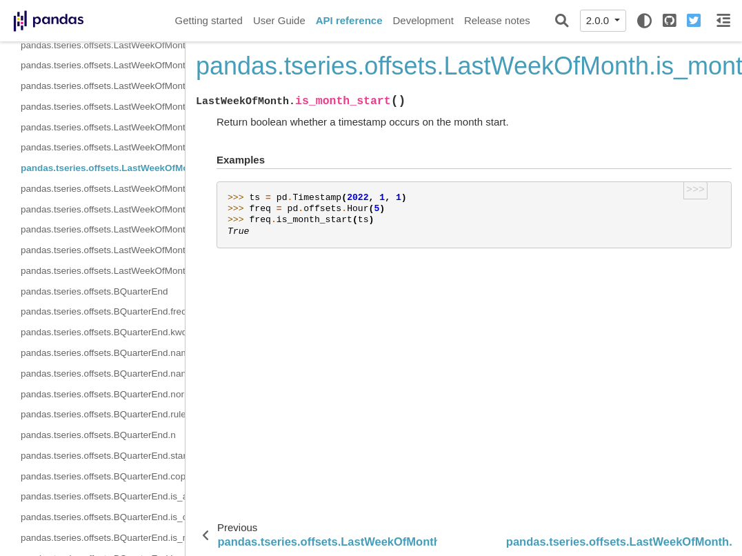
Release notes (497, 20)
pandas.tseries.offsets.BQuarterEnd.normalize (103, 394)
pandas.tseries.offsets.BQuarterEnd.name (103, 353)
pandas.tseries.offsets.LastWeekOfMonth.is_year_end (103, 271)
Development (422, 20)
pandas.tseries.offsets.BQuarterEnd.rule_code (103, 414)
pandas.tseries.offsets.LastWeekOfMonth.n (103, 45)
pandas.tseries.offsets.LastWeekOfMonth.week (103, 86)
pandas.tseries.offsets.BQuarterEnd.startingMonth (103, 455)
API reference (349, 20)
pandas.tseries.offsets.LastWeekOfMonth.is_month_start (103, 168)
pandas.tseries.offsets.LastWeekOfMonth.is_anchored (103, 127)
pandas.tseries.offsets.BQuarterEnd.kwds (103, 332)
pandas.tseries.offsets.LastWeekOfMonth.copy (103, 106)
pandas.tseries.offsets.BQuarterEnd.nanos (103, 373)
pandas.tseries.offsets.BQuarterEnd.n (98, 435)
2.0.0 (599, 20)
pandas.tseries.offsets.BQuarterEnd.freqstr (103, 311)
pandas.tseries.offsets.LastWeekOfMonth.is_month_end (103, 188)
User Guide (279, 20)
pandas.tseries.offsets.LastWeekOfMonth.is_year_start (103, 250)
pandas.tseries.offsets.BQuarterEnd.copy (103, 476)
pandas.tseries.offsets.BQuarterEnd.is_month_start (103, 538)
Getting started (209, 20)
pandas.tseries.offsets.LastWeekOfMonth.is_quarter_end (103, 229)
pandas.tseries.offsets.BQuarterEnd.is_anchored (103, 496)
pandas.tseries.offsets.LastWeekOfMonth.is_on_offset (103, 147)
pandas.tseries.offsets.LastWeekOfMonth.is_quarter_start (103, 209)
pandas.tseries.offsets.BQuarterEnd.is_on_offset (103, 517)
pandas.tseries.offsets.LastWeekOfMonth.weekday (103, 65)
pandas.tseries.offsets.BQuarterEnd (94, 291)
